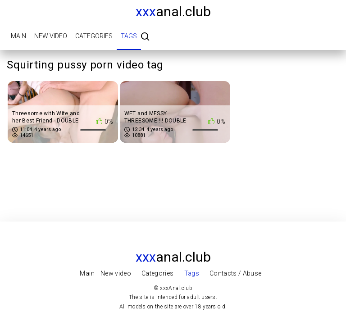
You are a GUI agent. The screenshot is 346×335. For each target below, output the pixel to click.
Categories (94, 36)
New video (50, 36)
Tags (129, 36)
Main (18, 36)
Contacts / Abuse (235, 273)
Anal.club (173, 11)
